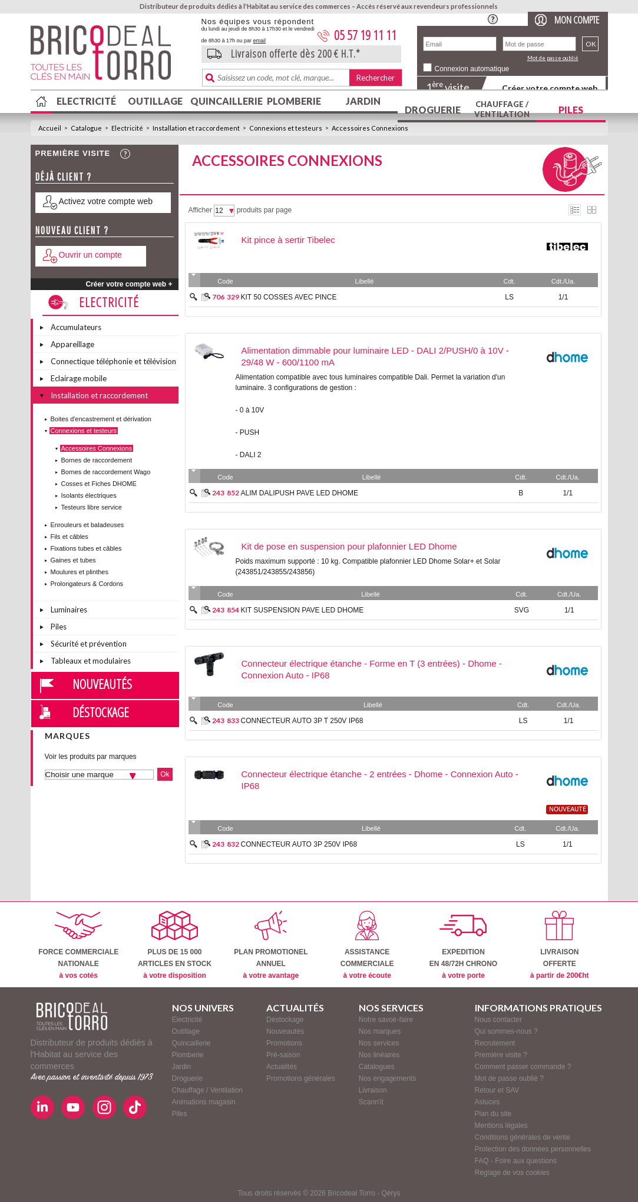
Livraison (373, 1090)
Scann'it (371, 1102)
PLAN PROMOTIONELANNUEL (271, 945)
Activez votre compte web (106, 201)
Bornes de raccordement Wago (106, 471)
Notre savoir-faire (386, 1019)
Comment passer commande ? (523, 1067)
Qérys (391, 1193)
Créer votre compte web (549, 88)
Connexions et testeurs (285, 128)
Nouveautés (102, 683)
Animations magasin (204, 1102)
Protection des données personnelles (533, 1149)
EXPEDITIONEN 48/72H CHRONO (463, 945)
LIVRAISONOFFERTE (559, 945)
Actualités (281, 1067)
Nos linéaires (379, 1055)
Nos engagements (387, 1078)
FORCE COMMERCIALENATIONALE (78, 945)
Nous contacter (499, 1019)
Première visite (73, 153)
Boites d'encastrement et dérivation (101, 418)
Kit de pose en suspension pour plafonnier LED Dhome (349, 546)
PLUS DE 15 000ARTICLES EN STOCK (174, 945)
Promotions (284, 1043)
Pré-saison (283, 1055)
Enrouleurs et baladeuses (87, 524)
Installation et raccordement (196, 128)
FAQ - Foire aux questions (516, 1161)
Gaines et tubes (73, 560)
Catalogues (377, 1067)
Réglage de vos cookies (512, 1172)
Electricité (86, 100)
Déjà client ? (63, 176)
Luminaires (69, 609)
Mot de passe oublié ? (509, 1078)
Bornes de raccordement (96, 460)
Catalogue (86, 128)
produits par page (264, 210)
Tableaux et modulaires (91, 660)
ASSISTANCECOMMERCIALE (367, 945)
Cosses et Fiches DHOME (99, 483)
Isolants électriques (89, 495)
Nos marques (380, 1031)
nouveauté (567, 809)
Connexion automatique (472, 69)
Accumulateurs (76, 327)
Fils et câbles (69, 536)
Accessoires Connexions (370, 128)
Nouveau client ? (72, 230)
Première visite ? (501, 1055)
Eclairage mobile (79, 378)
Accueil (49, 128)
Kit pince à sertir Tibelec (288, 240)
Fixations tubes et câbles (86, 548)
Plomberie (294, 100)
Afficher (200, 210)
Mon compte (576, 19)
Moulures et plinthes (79, 571)
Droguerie (433, 109)
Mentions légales (501, 1125)
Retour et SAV (497, 1090)
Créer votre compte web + (128, 284)
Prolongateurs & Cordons (87, 583)
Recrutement (495, 1043)
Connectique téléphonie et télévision (113, 361)
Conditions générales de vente (522, 1137)
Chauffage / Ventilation (502, 109)
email (259, 41)
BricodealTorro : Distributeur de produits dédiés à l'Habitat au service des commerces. (112, 56)
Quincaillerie (225, 100)
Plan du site (493, 1114)
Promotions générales (300, 1078)
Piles (570, 109)
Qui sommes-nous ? (506, 1031)
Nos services (379, 1043)
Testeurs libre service (91, 507)
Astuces (487, 1102)
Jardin (363, 100)
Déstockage (100, 712)
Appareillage (72, 344)
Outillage (155, 100)
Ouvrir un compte (90, 254)
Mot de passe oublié (553, 58)
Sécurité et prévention (89, 643)
